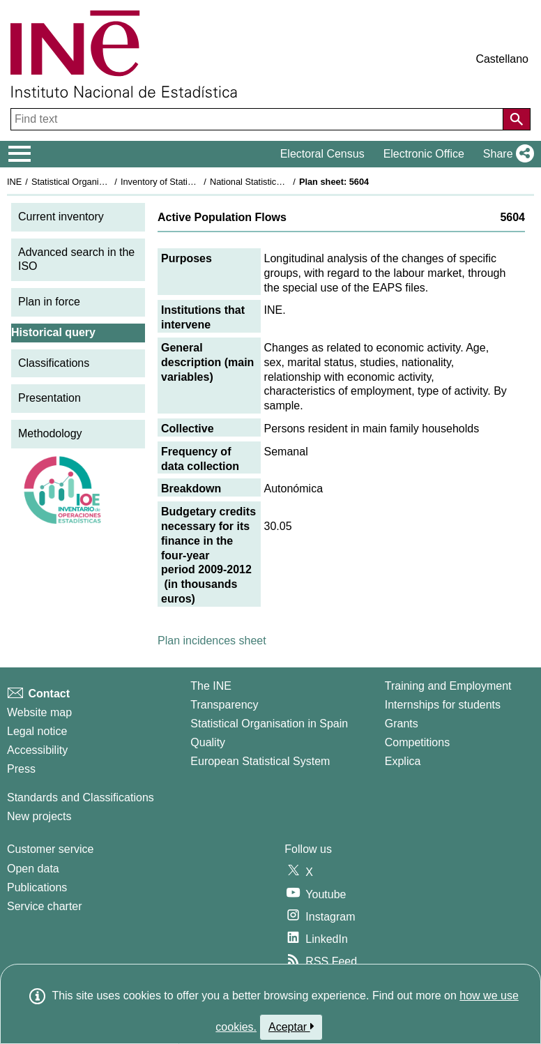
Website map (39, 712)
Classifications (53, 363)
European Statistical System (260, 761)
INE (14, 181)
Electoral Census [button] (322, 154)
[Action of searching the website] (517, 119)
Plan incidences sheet (212, 640)
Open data (33, 869)
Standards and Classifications (80, 797)
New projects (39, 816)
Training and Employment (448, 686)
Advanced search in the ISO (76, 259)
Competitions (417, 742)
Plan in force (49, 302)
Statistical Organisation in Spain (94, 181)
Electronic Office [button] (423, 154)
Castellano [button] (501, 59)
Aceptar (291, 1026)
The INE (210, 686)
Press (21, 769)
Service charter (44, 906)
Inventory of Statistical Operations (187, 181)
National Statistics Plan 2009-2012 (278, 181)
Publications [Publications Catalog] (37, 887)
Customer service (50, 849)
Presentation (49, 398)
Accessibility (37, 750)
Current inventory (61, 216)
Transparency (224, 705)
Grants (401, 723)
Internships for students (443, 705)
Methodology (50, 433)
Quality (207, 742)
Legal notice (37, 731)
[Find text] (258, 119)
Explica (403, 761)
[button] (506, 154)
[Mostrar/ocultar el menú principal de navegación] (20, 154)
